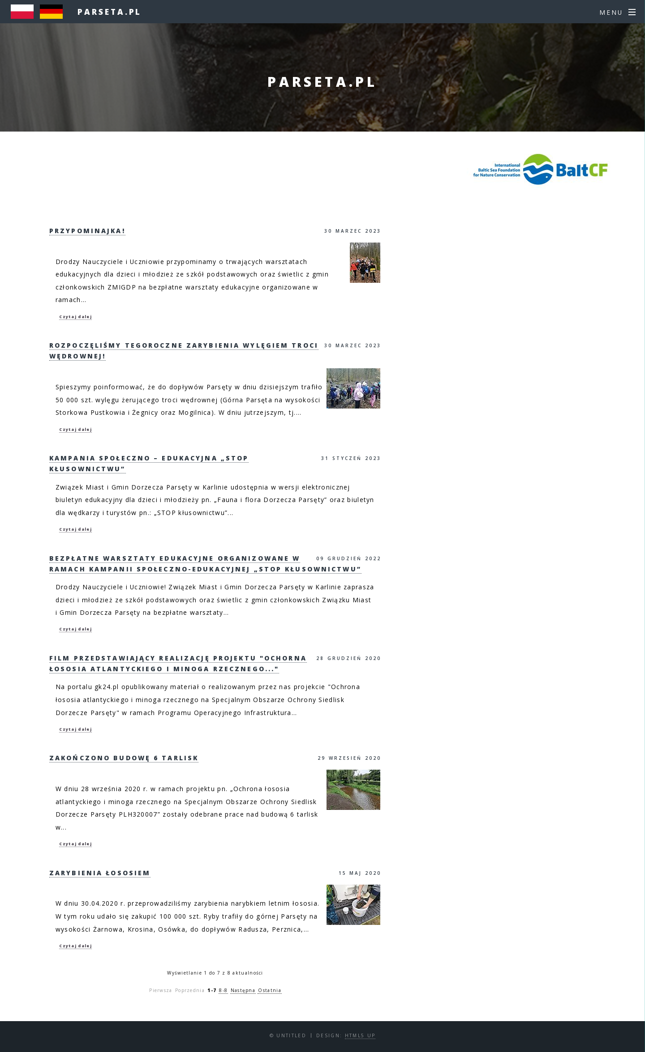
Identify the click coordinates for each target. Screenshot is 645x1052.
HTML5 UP (360, 1035)
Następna (243, 990)
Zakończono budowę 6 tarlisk (123, 758)
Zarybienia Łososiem (99, 873)
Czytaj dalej (75, 316)
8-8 (223, 990)
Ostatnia (269, 990)
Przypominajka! (87, 230)
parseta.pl (109, 11)
